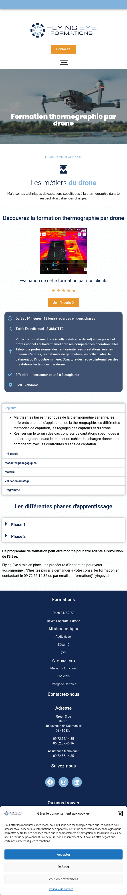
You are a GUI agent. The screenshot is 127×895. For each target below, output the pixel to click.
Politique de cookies (61, 889)
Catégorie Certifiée (64, 684)
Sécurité (63, 644)
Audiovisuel (64, 636)
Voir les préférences (64, 879)
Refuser (63, 867)
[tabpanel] (63, 430)
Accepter (63, 855)
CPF (64, 652)
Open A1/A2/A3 (63, 613)
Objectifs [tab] (10, 408)
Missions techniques (63, 629)
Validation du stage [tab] (17, 481)
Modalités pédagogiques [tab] (20, 463)
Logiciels (63, 676)
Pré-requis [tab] (11, 453)
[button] (120, 813)
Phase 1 (18, 524)
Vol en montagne (63, 660)
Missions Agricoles (63, 668)
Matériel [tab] (10, 472)
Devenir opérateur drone (63, 621)
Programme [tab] (12, 490)
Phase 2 (18, 536)
